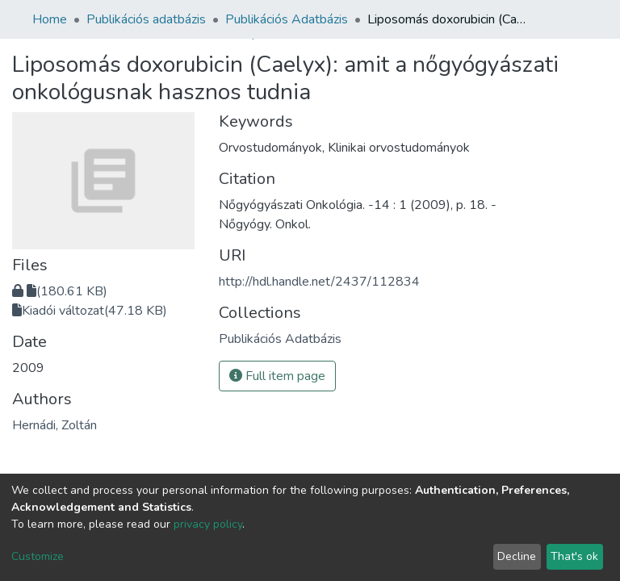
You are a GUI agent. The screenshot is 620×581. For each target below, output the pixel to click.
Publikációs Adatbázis (286, 19)
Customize (37, 556)
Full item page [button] (277, 376)
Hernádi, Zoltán (54, 425)
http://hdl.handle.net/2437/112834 (319, 281)
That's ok (574, 556)
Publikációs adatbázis (146, 19)
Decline (516, 556)
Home (49, 19)
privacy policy (208, 524)
